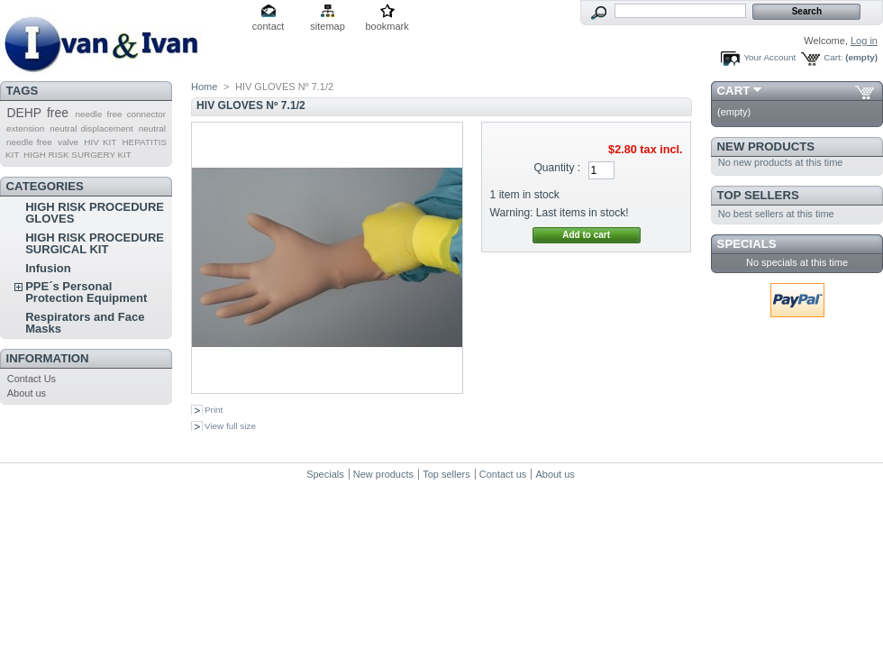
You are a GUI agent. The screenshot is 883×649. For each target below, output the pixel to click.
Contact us (503, 474)
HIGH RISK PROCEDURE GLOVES (94, 212)
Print (214, 410)
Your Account (769, 57)
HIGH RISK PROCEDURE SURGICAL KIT (94, 243)
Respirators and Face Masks (84, 322)
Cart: (833, 57)
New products (766, 146)
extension (25, 128)
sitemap (327, 26)
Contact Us (31, 378)
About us (26, 393)
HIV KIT (100, 142)
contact (268, 26)
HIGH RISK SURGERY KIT (77, 155)
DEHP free (37, 112)
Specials (747, 244)
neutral (152, 128)
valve (68, 142)
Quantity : (556, 167)
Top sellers (758, 195)
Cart (734, 90)
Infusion (48, 268)
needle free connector (120, 114)
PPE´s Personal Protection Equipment (86, 292)
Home (204, 86)
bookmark (386, 26)
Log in (864, 40)
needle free (29, 142)
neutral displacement (91, 128)
